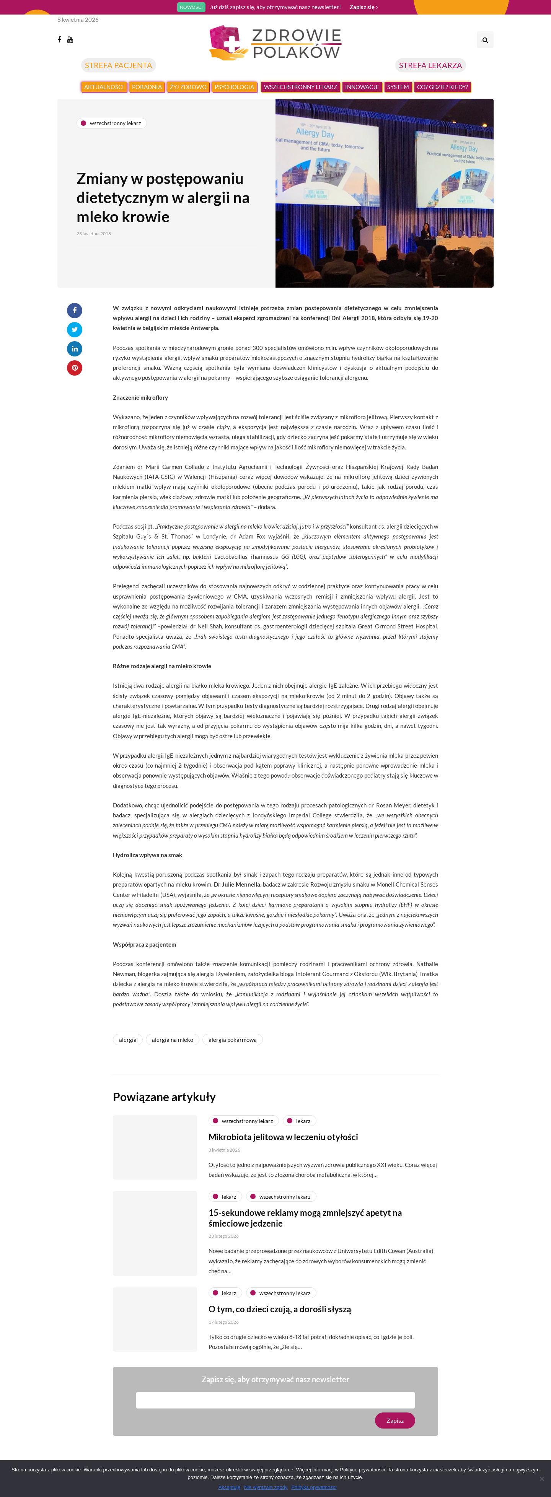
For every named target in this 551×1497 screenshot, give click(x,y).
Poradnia (147, 86)
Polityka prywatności (313, 1487)
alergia (128, 1039)
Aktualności (104, 86)
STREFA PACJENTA (118, 65)
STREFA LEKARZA (430, 65)
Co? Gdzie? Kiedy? (442, 86)
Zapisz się (364, 6)
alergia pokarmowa (233, 1039)
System (398, 86)
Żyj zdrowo (188, 86)
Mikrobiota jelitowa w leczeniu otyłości (283, 1148)
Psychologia (234, 86)
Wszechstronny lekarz (300, 86)
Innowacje (362, 86)
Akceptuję (229, 1487)
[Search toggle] (485, 39)
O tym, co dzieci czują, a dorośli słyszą (280, 1320)
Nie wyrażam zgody (265, 1487)
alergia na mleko (172, 1039)
